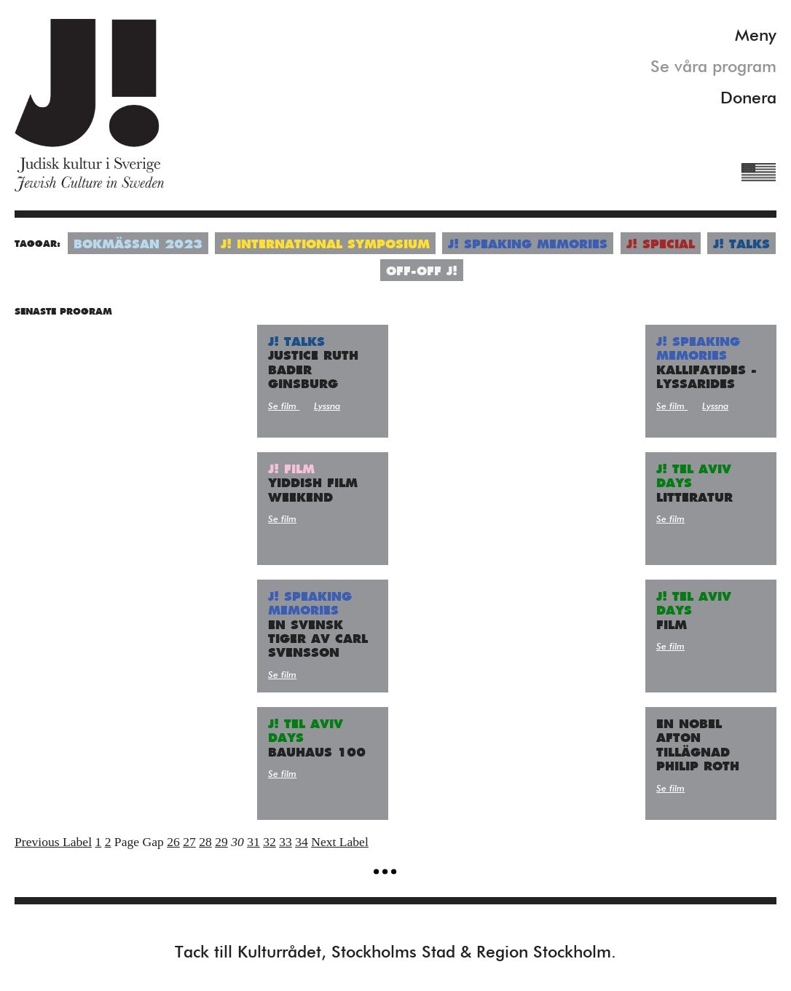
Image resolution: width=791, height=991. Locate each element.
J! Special (660, 245)
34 (301, 841)
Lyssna (327, 406)
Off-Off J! (421, 271)
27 (189, 841)
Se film (283, 406)
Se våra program (713, 67)
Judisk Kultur (89, 105)
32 (269, 841)
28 (205, 841)
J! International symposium (325, 245)
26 (173, 841)
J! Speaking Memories (527, 245)
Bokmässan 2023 (138, 245)
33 (285, 841)
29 (221, 841)
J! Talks (741, 245)
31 (253, 841)
